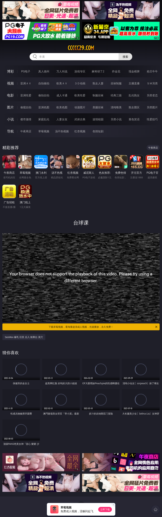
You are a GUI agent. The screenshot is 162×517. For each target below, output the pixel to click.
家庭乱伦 (43, 119)
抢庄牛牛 (152, 71)
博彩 (10, 71)
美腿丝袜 (98, 107)
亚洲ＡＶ (25, 83)
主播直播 (134, 83)
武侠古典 (79, 119)
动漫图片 (79, 107)
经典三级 (116, 95)
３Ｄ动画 (79, 83)
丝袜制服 (116, 83)
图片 (10, 107)
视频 (10, 83)
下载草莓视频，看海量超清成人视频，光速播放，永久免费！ (103, 327)
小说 (10, 119)
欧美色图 (61, 107)
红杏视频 (79, 131)
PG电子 (25, 71)
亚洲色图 (43, 107)
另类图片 (152, 107)
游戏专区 (79, 71)
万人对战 (61, 71)
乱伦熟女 (134, 95)
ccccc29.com (81, 47)
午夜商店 (25, 131)
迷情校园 (98, 119)
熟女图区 (134, 107)
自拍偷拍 (43, 83)
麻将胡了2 (98, 71)
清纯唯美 (116, 107)
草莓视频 (43, 131)
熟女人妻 (98, 83)
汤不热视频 (62, 131)
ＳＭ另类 (152, 83)
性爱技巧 (152, 119)
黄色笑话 (134, 119)
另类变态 (152, 95)
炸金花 (116, 71)
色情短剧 (98, 131)
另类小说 (116, 119)
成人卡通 (61, 95)
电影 (10, 95)
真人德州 (43, 71)
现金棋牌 (134, 71)
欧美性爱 (79, 95)
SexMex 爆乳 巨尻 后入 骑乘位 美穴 (24, 337)
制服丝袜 (98, 95)
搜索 (125, 57)
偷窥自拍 (25, 107)
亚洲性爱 (25, 95)
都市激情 (25, 119)
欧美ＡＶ (61, 83)
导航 (10, 131)
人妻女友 (61, 119)
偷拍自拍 (43, 95)
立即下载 (105, 509)
